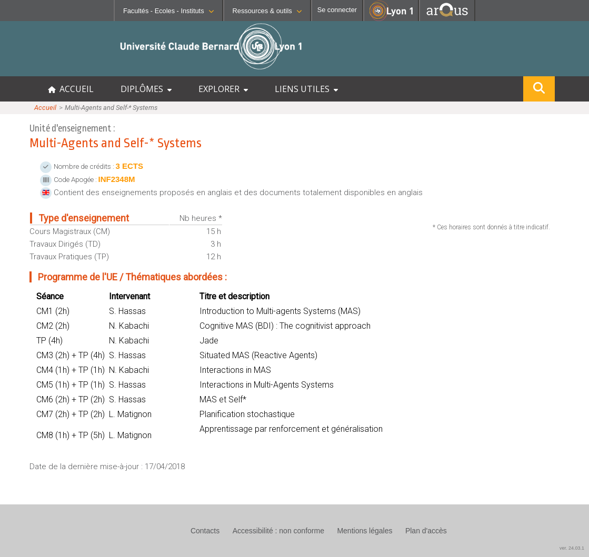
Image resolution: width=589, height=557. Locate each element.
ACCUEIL (71, 89)
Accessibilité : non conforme (278, 530)
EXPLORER (223, 89)
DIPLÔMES (146, 89)
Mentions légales (364, 530)
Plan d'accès (426, 530)
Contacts (205, 530)
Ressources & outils (267, 11)
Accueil (45, 108)
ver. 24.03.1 (572, 548)
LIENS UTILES (306, 89)
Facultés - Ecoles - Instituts (168, 11)
